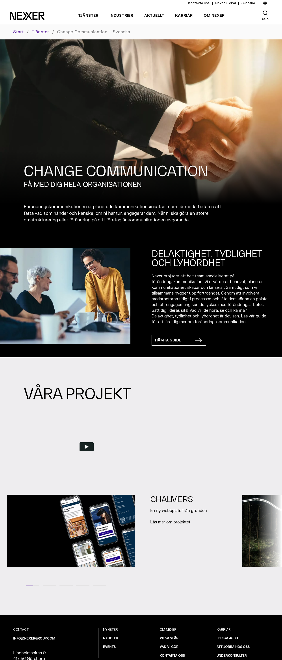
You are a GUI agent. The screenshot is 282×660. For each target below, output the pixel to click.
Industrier (121, 15)
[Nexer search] (265, 13)
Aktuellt (154, 15)
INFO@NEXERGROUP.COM (34, 638)
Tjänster (88, 15)
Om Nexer (214, 15)
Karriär (184, 15)
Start (18, 32)
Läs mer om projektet (170, 522)
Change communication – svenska (93, 32)
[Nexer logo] (27, 16)
